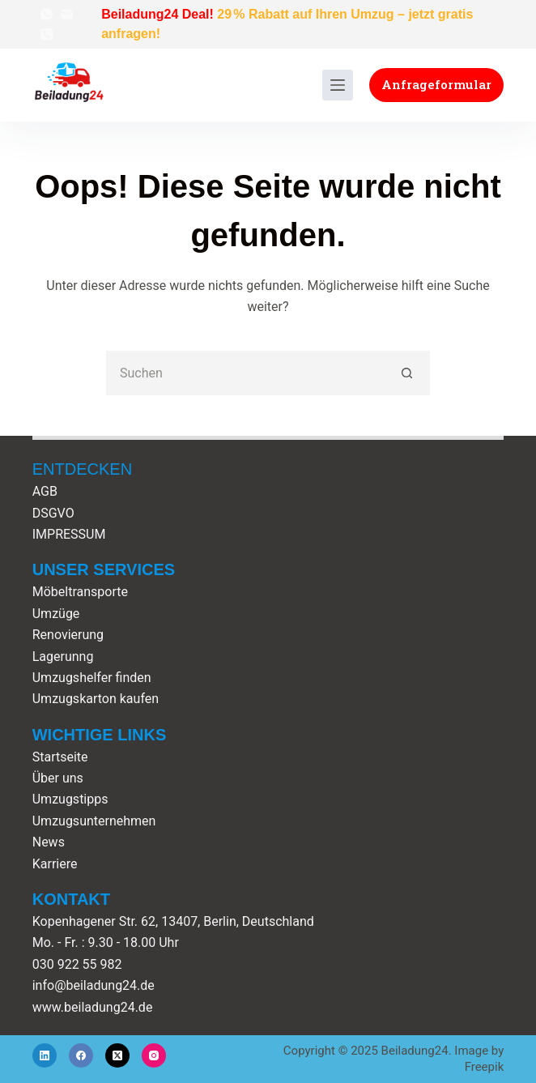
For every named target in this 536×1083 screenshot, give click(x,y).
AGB (44, 491)
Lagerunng (63, 656)
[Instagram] (154, 1055)
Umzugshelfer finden (91, 677)
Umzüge (56, 613)
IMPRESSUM (69, 534)
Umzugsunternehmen (94, 821)
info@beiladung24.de (93, 985)
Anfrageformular (436, 84)
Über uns (57, 778)
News (48, 842)
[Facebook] (81, 1055)
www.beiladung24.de (92, 1007)
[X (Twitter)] (117, 1055)
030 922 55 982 (77, 964)
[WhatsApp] (46, 14)
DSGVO (53, 513)
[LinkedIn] (44, 1055)
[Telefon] (46, 34)
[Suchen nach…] (245, 373)
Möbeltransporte (80, 591)
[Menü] (337, 85)
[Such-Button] (407, 373)
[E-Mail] (67, 14)
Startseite (60, 757)
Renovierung (68, 634)
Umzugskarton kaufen (95, 698)
